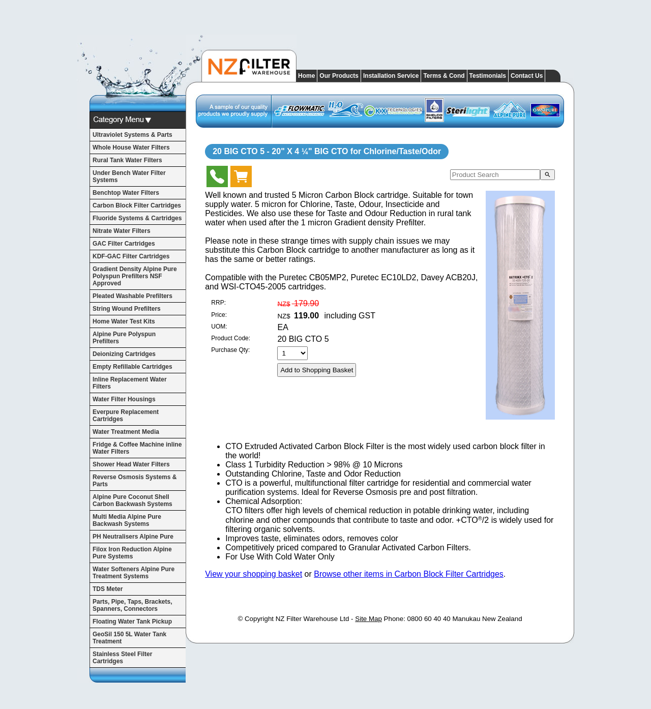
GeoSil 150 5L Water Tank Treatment (129, 638)
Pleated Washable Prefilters (132, 296)
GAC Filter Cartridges (124, 243)
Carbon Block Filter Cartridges (137, 205)
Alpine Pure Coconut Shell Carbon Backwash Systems (132, 500)
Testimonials (487, 75)
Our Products (339, 75)
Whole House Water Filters (131, 147)
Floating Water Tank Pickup (132, 621)
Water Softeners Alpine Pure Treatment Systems (133, 573)
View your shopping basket (253, 574)
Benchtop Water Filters (126, 192)
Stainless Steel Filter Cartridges (122, 658)
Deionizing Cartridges (124, 354)
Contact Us (527, 75)
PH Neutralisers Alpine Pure (133, 536)
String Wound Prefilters (127, 308)
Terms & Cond (443, 75)
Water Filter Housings (124, 399)
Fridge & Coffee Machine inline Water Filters (137, 448)
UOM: (219, 326)
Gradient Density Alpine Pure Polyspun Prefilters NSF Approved (135, 276)
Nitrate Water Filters (122, 230)
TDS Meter (108, 589)
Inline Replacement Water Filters (130, 383)
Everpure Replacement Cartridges (126, 415)
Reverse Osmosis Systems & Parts (134, 481)
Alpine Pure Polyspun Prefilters (124, 338)
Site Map (368, 619)
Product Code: (230, 338)
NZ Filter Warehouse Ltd (312, 619)
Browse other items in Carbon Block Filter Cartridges (409, 574)
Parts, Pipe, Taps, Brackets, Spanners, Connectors (132, 605)
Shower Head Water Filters (131, 464)
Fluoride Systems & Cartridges (137, 218)
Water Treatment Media (126, 431)
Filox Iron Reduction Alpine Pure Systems (132, 553)
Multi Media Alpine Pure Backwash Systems (127, 520)
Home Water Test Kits (124, 321)
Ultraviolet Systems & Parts (132, 134)
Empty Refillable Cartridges (132, 366)
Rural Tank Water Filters (127, 160)
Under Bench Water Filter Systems (129, 176)
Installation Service (391, 75)
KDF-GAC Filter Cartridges (131, 256)
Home (306, 75)
